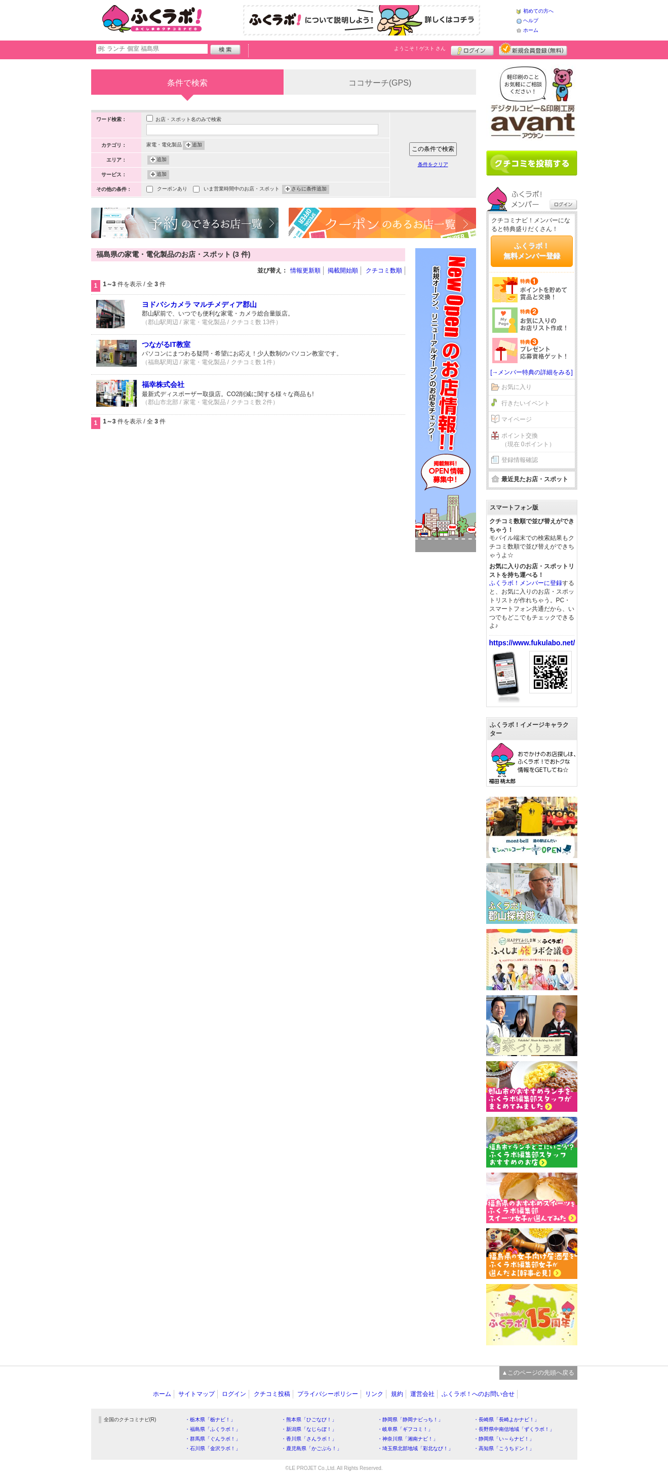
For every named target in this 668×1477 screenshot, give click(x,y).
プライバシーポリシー (327, 1393)
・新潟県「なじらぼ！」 (309, 1429)
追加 (197, 145)
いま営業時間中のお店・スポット (242, 189)
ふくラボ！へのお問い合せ (478, 1393)
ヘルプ (530, 20)
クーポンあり (172, 189)
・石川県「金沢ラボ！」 (213, 1448)
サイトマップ (196, 1393)
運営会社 (422, 1393)
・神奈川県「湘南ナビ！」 (407, 1439)
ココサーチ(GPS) (379, 83)
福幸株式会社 (163, 384)
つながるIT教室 (166, 344)
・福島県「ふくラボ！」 (213, 1429)
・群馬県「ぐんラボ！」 (213, 1439)
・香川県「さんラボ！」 (309, 1439)
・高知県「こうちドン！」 (504, 1448)
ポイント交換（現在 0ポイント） (528, 440)
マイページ (516, 419)
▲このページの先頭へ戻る (538, 1372)
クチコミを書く (531, 163)
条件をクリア (433, 164)
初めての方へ (538, 11)
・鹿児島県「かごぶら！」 (311, 1448)
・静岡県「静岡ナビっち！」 (410, 1419)
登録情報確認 (519, 459)
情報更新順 (305, 270)
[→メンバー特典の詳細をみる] (531, 372)
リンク (374, 1393)
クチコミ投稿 (272, 1393)
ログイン (472, 49)
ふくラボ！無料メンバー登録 (531, 251)
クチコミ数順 (384, 270)
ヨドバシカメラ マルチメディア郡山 (199, 304)
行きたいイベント (525, 403)
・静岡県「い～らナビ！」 (504, 1439)
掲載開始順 (343, 270)
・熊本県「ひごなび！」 (309, 1419)
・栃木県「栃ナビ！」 (210, 1419)
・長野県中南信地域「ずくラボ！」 (514, 1429)
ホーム (530, 30)
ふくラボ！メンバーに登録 (525, 583)
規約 (397, 1393)
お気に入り (516, 387)
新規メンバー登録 (533, 49)
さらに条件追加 (309, 189)
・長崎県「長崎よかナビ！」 (506, 1419)
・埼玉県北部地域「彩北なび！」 (415, 1448)
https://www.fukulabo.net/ (532, 643)
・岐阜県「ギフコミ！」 (405, 1429)
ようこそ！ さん (420, 48)
